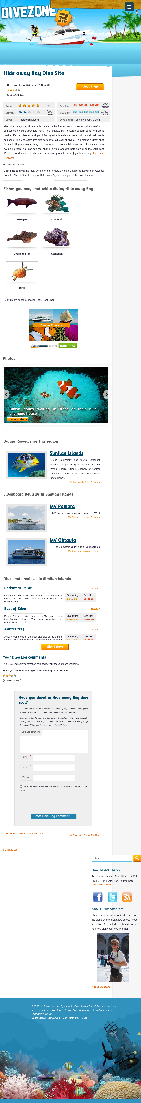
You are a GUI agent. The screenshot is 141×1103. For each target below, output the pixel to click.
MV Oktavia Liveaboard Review (83, 551)
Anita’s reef (14, 629)
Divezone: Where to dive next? (37, 16)
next (105, 394)
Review (94, 588)
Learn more (39, 1021)
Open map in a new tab (102, 888)
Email (26, 770)
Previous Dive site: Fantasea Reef (23, 837)
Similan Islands (66, 453)
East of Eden (15, 608)
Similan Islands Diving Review (83, 482)
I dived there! (90, 86)
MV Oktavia (63, 540)
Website (25, 781)
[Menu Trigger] (129, 6)
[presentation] (41, 804)
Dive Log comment (30, 732)
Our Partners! (70, 1021)
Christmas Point (18, 588)
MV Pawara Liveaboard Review (83, 517)
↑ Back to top (10, 853)
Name (26, 760)
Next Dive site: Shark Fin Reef (85, 839)
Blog (84, 1021)
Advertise (54, 1021)
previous (7, 394)
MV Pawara (62, 506)
